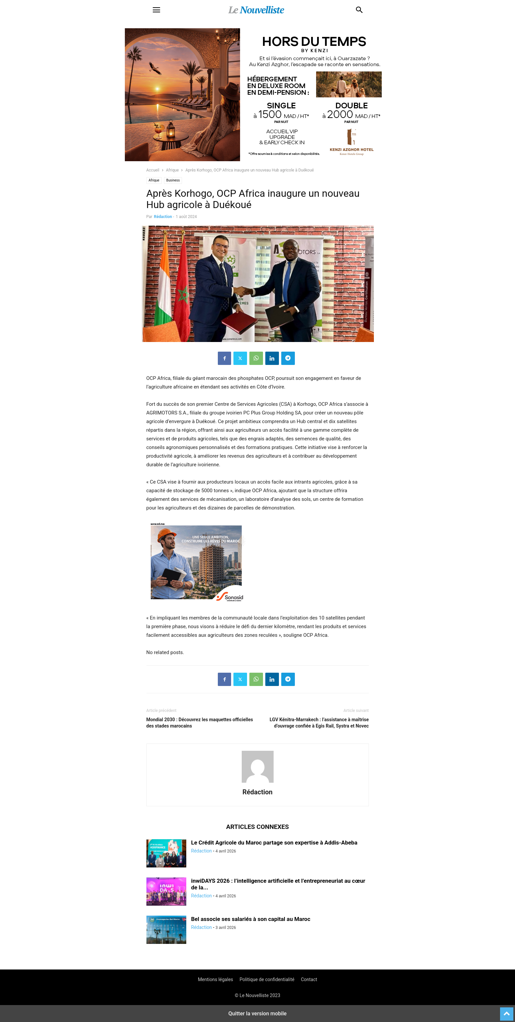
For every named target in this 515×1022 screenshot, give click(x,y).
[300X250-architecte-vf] (196, 609)
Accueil (152, 170)
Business (173, 180)
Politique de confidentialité (267, 979)
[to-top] (506, 1011)
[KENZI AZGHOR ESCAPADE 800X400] (257, 159)
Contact (309, 979)
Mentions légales (215, 979)
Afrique (172, 170)
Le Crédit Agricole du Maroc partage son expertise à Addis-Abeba (274, 842)
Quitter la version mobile (257, 1013)
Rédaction (163, 216)
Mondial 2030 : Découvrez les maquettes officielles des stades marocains (199, 723)
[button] (156, 10)
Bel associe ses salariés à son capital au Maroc (250, 919)
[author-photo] (257, 782)
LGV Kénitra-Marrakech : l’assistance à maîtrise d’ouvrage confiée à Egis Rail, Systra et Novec (319, 723)
